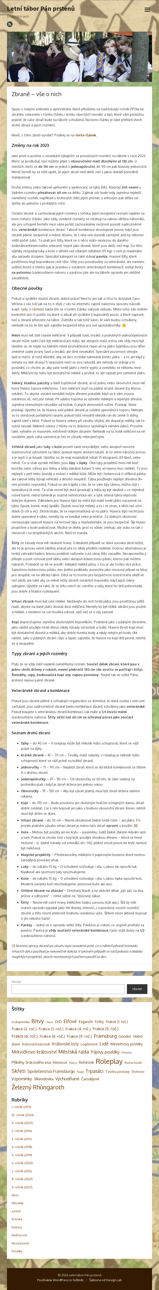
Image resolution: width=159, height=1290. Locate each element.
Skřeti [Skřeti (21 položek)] (19, 1071)
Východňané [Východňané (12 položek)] (67, 1078)
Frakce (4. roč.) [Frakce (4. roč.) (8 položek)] (78, 1028)
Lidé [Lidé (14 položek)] (104, 1044)
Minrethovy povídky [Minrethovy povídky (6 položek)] (126, 1044)
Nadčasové (19, 1235)
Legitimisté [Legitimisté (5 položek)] (89, 1044)
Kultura (17, 1227)
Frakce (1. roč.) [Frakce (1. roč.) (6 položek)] (117, 1021)
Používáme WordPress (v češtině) (60, 1280)
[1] (13, 946)
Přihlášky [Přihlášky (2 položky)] (126, 1052)
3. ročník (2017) (22, 1139)
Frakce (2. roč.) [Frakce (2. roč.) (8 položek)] (24, 1028)
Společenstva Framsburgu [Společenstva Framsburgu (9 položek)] (51, 1071)
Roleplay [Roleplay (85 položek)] (109, 1061)
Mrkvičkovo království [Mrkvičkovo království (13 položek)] (34, 1052)
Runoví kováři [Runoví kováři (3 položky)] (133, 1062)
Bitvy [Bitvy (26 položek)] (37, 1020)
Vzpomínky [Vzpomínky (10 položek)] (22, 1078)
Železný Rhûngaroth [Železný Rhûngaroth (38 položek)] (38, 1087)
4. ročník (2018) (22, 1147)
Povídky (17, 1251)
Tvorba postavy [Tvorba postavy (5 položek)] (117, 1071)
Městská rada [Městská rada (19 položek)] (73, 1051)
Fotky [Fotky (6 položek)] (99, 1021)
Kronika (17, 1219)
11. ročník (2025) (22, 1123)
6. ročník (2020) (22, 1163)
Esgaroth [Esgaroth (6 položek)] (86, 1021)
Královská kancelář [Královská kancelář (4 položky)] (36, 1044)
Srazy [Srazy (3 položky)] (80, 1072)
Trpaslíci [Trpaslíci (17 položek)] (94, 1071)
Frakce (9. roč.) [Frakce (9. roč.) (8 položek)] (79, 1036)
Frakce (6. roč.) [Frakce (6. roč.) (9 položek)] (25, 1036)
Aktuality (17, 1203)
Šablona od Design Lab (105, 1280)
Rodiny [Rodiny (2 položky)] (73, 1062)
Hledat (16, 981)
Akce (15, 1195)
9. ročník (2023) (22, 1187)
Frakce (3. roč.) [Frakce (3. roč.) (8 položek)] (51, 1028)
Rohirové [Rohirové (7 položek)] (86, 1062)
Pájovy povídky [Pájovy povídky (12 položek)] (105, 1051)
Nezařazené (20, 1243)
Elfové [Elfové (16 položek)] (70, 1021)
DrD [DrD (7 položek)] (58, 1021)
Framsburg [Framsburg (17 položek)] (105, 1036)
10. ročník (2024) (23, 1115)
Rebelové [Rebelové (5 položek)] (60, 1062)
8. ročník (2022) (22, 1179)
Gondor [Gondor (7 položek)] (125, 1036)
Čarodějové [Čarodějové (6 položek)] (90, 1079)
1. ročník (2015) (21, 1107)
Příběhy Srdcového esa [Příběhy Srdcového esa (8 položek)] (31, 1062)
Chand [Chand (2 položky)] (49, 1022)
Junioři (16, 1211)
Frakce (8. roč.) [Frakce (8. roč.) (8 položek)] (52, 1036)
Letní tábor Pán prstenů (41, 9)
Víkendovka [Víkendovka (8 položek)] (43, 1078)
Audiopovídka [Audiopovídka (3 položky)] (21, 1022)
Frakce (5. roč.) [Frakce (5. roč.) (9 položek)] (106, 1028)
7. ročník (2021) (22, 1171)
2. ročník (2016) (22, 1131)
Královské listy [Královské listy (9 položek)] (65, 1043)
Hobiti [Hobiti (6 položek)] (138, 1036)
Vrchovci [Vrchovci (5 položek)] (138, 1071)
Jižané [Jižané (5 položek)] (16, 1044)
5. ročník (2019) (22, 1155)
